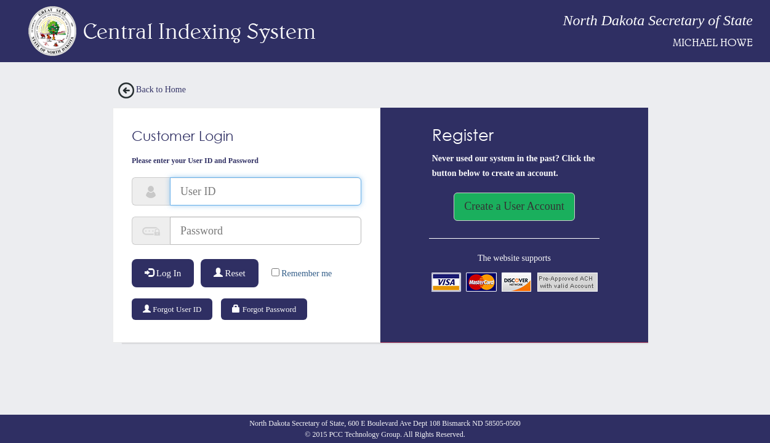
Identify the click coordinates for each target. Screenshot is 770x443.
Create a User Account (514, 206)
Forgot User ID (172, 309)
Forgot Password (264, 309)
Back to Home (152, 89)
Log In (163, 273)
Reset (230, 273)
